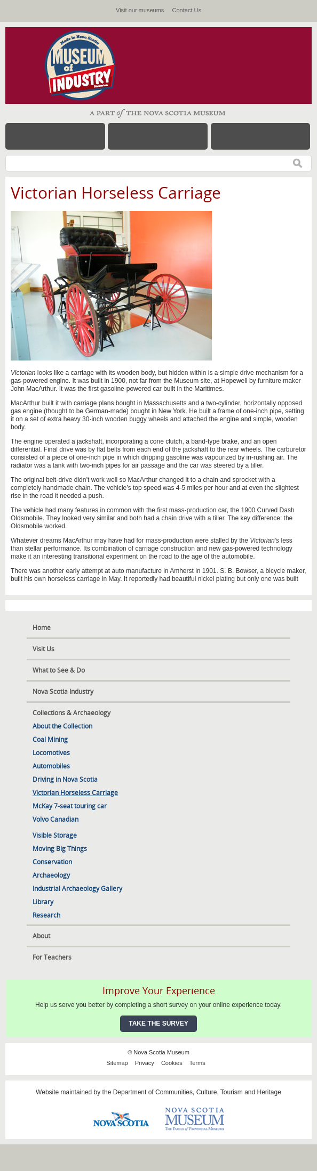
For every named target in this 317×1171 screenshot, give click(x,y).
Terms (197, 1063)
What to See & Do (59, 670)
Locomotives (51, 752)
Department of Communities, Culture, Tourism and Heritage (197, 1092)
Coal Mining (50, 739)
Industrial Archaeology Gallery (77, 888)
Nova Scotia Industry (63, 691)
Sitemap (117, 1063)
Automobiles (51, 766)
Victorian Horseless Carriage (75, 792)
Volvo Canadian (55, 819)
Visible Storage (55, 835)
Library (43, 901)
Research (46, 915)
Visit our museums (140, 10)
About (41, 935)
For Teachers (52, 957)
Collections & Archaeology (71, 712)
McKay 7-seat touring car (70, 805)
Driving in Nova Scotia (65, 779)
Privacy (144, 1063)
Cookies (172, 1063)
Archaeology (51, 875)
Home (42, 627)
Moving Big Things (60, 848)
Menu (55, 136)
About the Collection (62, 726)
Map (261, 136)
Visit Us (43, 648)
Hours (158, 136)
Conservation (52, 861)
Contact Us (186, 10)
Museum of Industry (85, 65)
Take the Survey (158, 1023)
